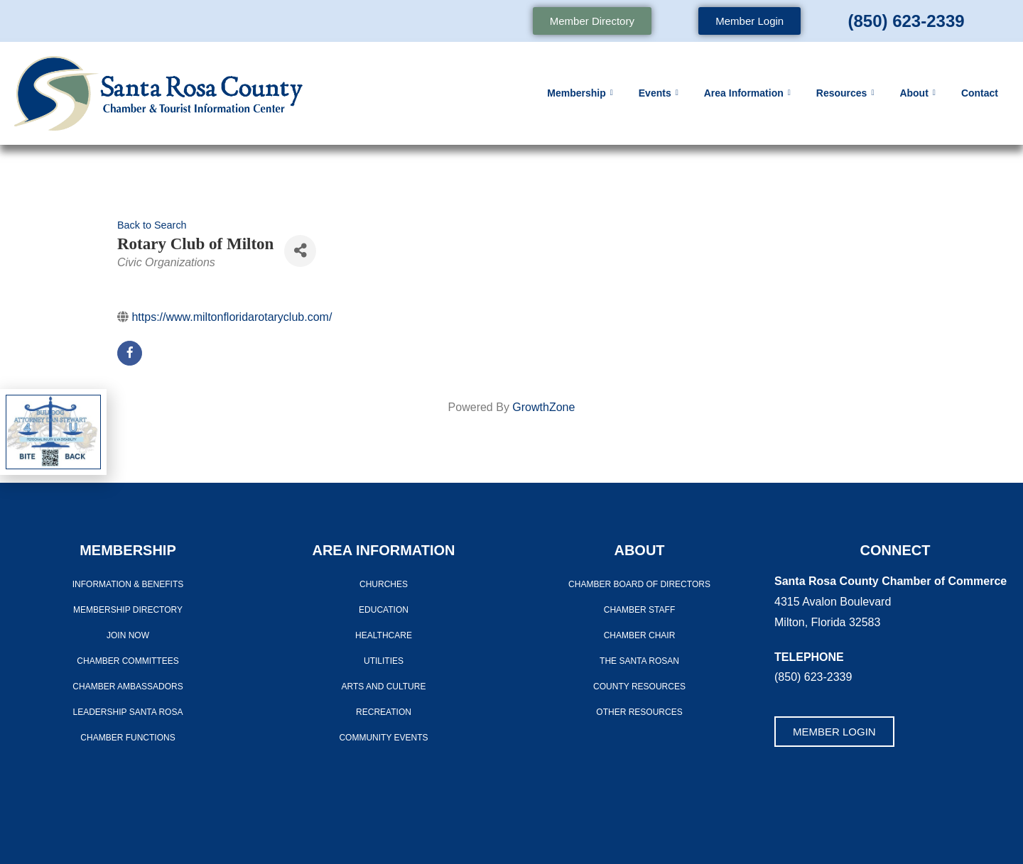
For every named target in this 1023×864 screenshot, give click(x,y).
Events (658, 93)
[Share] (300, 251)
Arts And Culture (384, 686)
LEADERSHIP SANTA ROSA (128, 712)
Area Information (747, 93)
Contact (979, 93)
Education (383, 610)
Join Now (128, 635)
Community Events (383, 738)
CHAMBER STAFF (639, 610)
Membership (580, 93)
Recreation (383, 712)
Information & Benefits (127, 584)
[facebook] (129, 353)
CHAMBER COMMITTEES (127, 661)
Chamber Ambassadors (127, 686)
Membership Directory (128, 610)
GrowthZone (543, 407)
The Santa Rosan (639, 661)
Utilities (384, 661)
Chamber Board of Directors (639, 584)
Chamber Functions (127, 738)
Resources (845, 93)
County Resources (639, 686)
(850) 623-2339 (906, 21)
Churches (383, 584)
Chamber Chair (640, 635)
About (917, 93)
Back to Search (152, 225)
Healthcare (383, 635)
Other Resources (639, 712)
